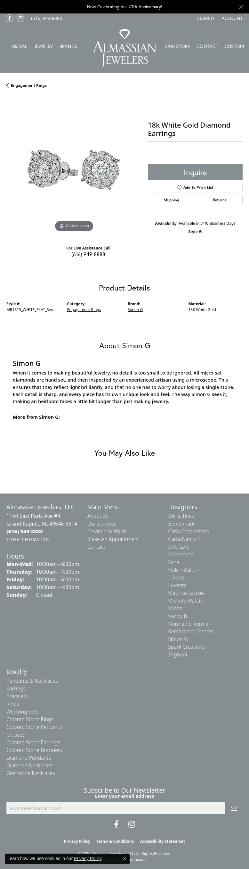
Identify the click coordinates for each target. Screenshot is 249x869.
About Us (98, 515)
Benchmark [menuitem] (181, 523)
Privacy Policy (77, 841)
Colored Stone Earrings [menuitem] (33, 742)
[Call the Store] (24, 531)
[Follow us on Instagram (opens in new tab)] (20, 18)
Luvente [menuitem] (177, 585)
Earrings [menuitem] (16, 688)
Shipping (171, 200)
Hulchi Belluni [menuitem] (184, 569)
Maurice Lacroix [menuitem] (186, 592)
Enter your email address (124, 796)
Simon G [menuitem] (178, 639)
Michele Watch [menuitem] (185, 600)
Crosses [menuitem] (15, 734)
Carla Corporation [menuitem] (188, 531)
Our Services (101, 523)
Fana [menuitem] (173, 562)
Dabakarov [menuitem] (180, 554)
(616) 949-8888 (88, 254)
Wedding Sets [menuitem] (22, 711)
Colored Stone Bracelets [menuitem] (34, 750)
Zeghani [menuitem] (177, 654)
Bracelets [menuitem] (17, 696)
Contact (207, 46)
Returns (220, 200)
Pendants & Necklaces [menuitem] (32, 680)
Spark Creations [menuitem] (186, 646)
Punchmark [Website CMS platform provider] (136, 860)
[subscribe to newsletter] (234, 808)
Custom (234, 46)
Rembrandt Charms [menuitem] (190, 631)
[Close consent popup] (124, 859)
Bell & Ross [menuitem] (181, 515)
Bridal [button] (19, 46)
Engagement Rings (29, 85)
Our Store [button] (177, 46)
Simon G (135, 309)
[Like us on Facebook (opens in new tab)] (9, 18)
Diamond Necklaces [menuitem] (29, 765)
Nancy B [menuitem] (177, 616)
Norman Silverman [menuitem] (189, 623)
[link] (46, 18)
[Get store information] (27, 539)
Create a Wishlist (106, 531)
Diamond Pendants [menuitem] (28, 757)
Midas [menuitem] (175, 608)
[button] (205, 18)
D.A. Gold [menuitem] (178, 546)
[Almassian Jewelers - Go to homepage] (124, 48)
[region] (73, 165)
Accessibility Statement (162, 841)
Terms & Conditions (115, 841)
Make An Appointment (113, 539)
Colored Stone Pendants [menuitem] (34, 726)
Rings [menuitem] (12, 703)
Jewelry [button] (43, 46)
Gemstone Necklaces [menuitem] (30, 773)
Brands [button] (68, 46)
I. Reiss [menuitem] (176, 577)
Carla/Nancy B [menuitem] (184, 539)
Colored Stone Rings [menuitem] (29, 719)
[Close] (241, 7)
